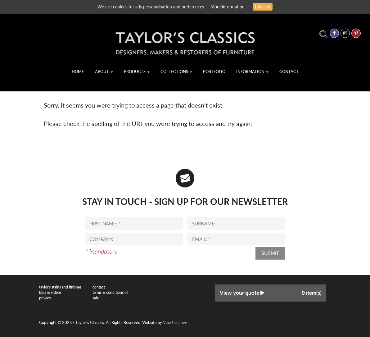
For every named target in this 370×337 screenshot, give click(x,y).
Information (252, 71)
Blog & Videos (50, 292)
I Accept (263, 6)
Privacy (45, 298)
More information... (228, 6)
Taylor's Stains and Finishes (60, 287)
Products (137, 71)
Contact (289, 71)
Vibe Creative (175, 322)
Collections (176, 71)
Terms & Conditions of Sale (110, 295)
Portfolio (214, 71)
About (104, 71)
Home (78, 71)
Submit (270, 253)
